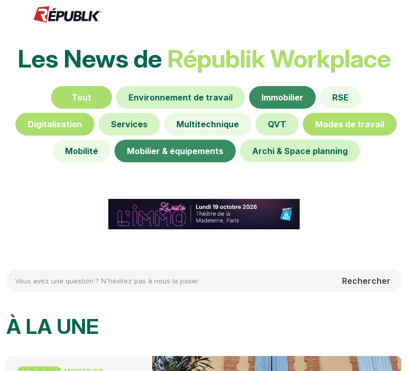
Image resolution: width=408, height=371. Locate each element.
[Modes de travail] (350, 124)
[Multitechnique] (207, 124)
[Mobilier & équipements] (175, 151)
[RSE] (340, 97)
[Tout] (81, 97)
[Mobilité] (81, 151)
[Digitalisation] (54, 124)
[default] (180, 97)
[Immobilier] (282, 97)
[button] (15, 15)
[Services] (129, 124)
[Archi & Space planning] (300, 151)
